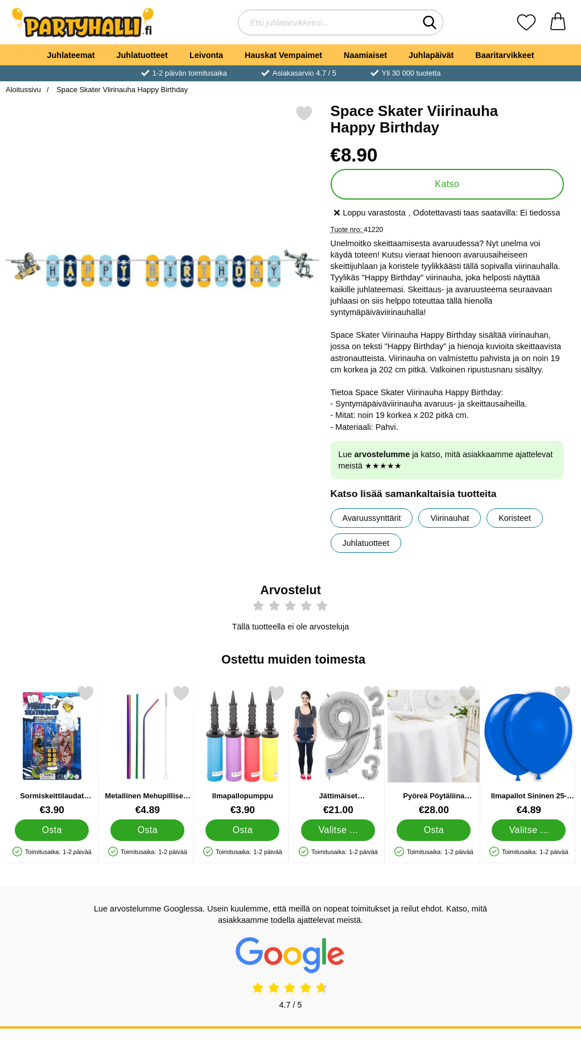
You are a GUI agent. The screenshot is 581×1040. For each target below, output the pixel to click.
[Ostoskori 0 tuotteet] (558, 22)
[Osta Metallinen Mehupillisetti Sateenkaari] (147, 830)
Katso (447, 184)
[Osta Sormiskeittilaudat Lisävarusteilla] (52, 830)
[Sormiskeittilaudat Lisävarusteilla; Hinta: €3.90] (52, 750)
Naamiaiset (365, 55)
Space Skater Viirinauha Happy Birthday (121, 89)
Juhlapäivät (431, 55)
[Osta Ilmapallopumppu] (243, 830)
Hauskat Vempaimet (283, 55)
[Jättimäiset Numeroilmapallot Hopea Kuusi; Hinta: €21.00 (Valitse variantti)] (338, 750)
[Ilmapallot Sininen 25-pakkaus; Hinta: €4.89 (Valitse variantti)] (529, 750)
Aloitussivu (23, 89)
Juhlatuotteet (142, 55)
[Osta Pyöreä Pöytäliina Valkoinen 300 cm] (434, 830)
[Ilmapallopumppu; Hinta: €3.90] (242, 750)
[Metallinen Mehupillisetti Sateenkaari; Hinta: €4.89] (147, 750)
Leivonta (206, 55)
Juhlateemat (71, 55)
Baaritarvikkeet (504, 55)
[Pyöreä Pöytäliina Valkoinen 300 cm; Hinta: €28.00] (434, 750)
